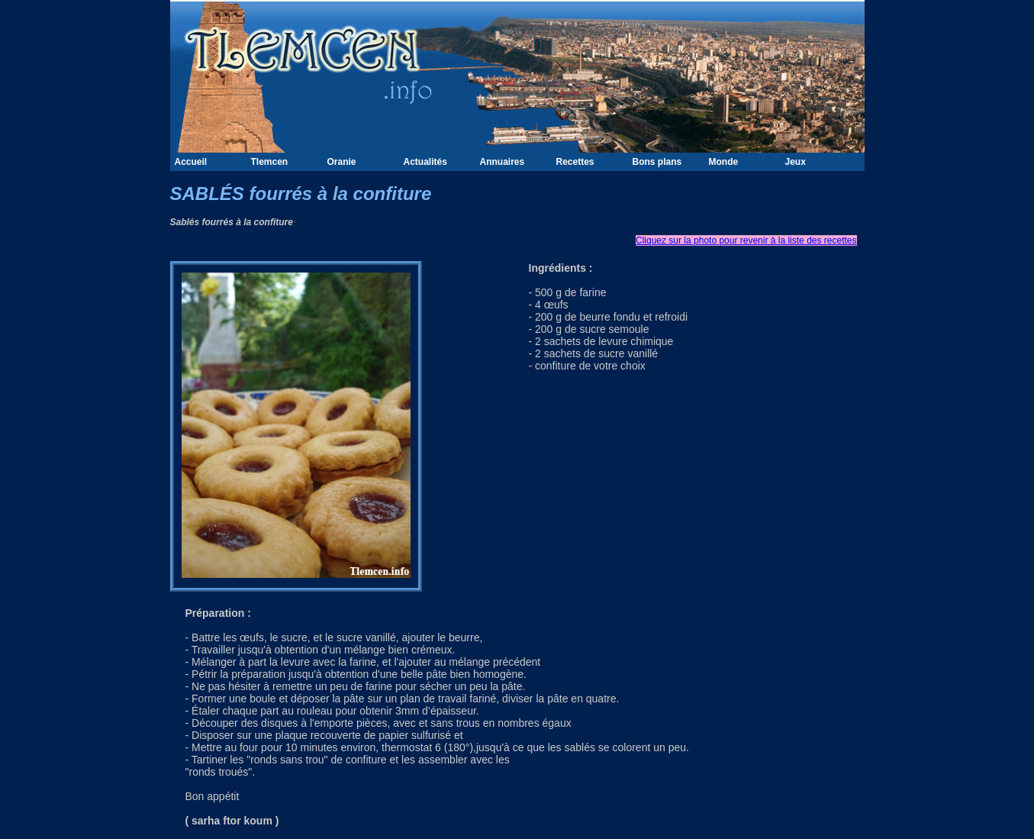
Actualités (425, 162)
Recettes (575, 162)
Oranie (341, 162)
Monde (724, 162)
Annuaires (502, 162)
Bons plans (657, 162)
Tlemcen (269, 162)
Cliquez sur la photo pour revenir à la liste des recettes (746, 240)
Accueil (191, 162)
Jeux (795, 162)
